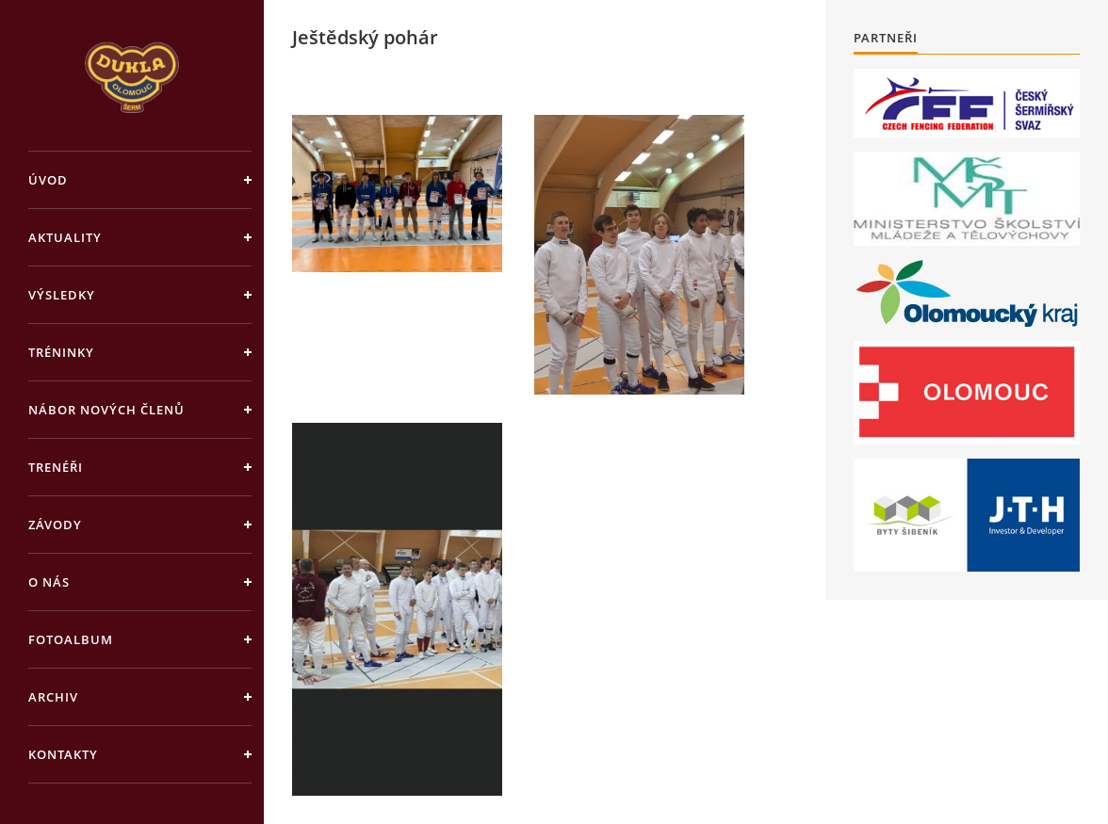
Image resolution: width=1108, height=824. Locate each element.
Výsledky (61, 294)
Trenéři (55, 467)
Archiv (53, 696)
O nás (49, 582)
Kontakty (63, 754)
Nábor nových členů (106, 409)
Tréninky (61, 352)
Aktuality (65, 237)
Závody (55, 524)
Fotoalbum (70, 639)
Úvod (48, 179)
